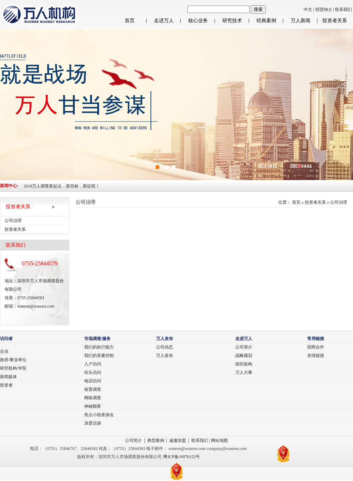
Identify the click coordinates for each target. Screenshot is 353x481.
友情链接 (315, 355)
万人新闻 (300, 20)
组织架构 (243, 364)
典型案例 (155, 440)
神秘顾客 (92, 406)
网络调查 (92, 397)
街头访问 (92, 372)
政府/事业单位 (13, 359)
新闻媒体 (8, 376)
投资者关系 (334, 20)
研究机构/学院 (13, 368)
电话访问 (92, 380)
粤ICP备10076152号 (181, 456)
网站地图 (219, 440)
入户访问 (92, 364)
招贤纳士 (324, 9)
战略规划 (243, 355)
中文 (308, 9)
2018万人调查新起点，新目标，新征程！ (62, 186)
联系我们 (343, 9)
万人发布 (164, 355)
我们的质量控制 (99, 355)
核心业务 (198, 20)
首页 (130, 20)
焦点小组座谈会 (99, 414)
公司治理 (338, 202)
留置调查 (92, 389)
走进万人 (164, 20)
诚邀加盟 (177, 440)
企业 (4, 351)
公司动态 (164, 347)
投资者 (6, 385)
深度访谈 (92, 423)
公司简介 (243, 347)
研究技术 (232, 20)
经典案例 (266, 20)
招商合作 (315, 347)
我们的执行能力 (99, 347)
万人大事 (243, 372)
